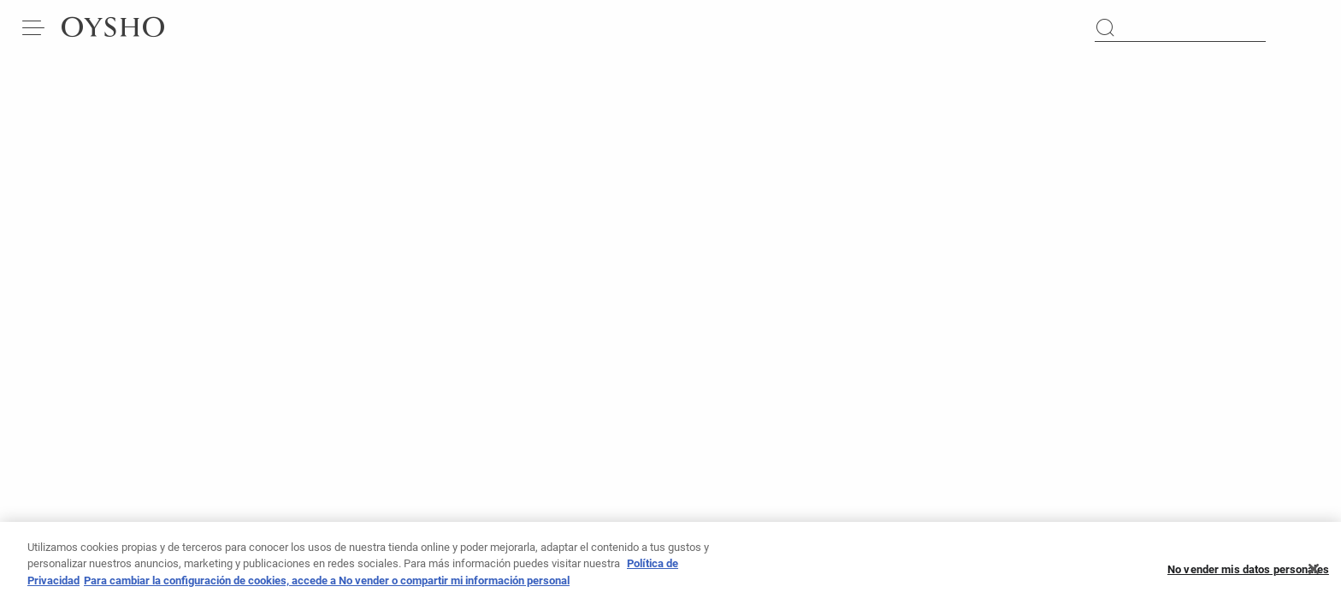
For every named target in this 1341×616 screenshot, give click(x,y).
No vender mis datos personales (1248, 573)
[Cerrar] (1313, 574)
